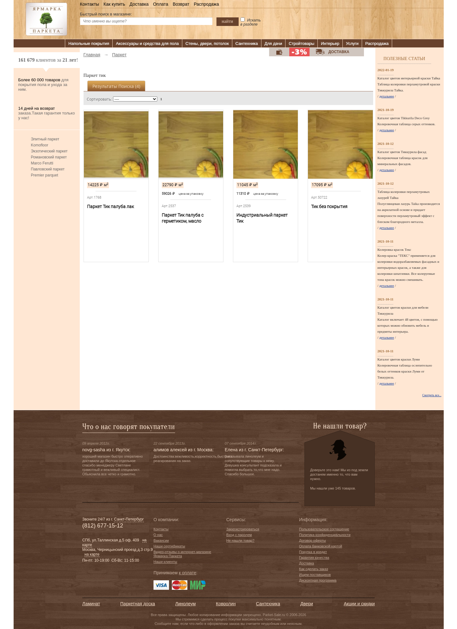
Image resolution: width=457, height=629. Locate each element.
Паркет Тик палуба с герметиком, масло (182, 218)
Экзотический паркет (49, 151)
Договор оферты (312, 540)
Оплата (160, 4)
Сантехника (246, 43)
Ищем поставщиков (315, 575)
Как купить (114, 4)
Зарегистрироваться (242, 529)
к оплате (187, 572)
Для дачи (273, 43)
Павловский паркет (48, 169)
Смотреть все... (431, 395)
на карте (92, 554)
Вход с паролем (239, 535)
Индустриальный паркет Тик (262, 218)
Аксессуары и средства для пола (147, 43)
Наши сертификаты (169, 546)
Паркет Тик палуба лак (110, 206)
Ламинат (91, 603)
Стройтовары (301, 43)
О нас (158, 535)
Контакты (89, 4)
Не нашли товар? (240, 540)
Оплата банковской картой (320, 546)
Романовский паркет (49, 157)
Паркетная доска (137, 603)
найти (227, 21)
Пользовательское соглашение (324, 529)
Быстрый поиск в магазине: (106, 14)
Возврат (181, 4)
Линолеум (185, 603)
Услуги (352, 43)
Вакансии (161, 540)
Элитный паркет (45, 139)
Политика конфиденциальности (324, 535)
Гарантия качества (314, 557)
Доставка (138, 4)
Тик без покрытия (329, 206)
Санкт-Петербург (129, 519)
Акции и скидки (359, 603)
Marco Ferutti (42, 163)
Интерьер (330, 43)
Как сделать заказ (313, 569)
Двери (306, 603)
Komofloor (39, 145)
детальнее (386, 96)
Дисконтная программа (317, 580)
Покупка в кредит (313, 552)
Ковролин (225, 603)
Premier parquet (44, 175)
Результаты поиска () (116, 86)
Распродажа (206, 4)
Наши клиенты (165, 562)
